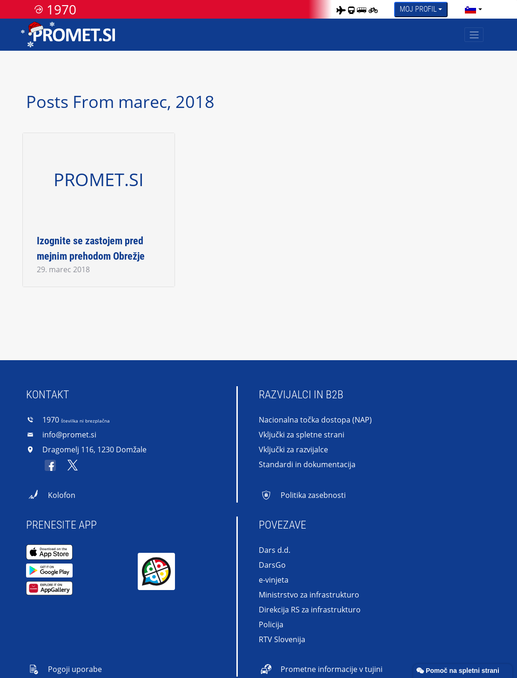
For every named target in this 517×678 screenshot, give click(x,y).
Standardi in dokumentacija (307, 464)
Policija (271, 624)
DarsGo (272, 565)
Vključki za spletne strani (301, 435)
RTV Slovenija (282, 639)
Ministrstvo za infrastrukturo (309, 595)
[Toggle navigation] (473, 34)
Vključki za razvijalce (293, 449)
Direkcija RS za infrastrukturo (310, 609)
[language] (470, 9)
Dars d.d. (274, 550)
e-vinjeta (274, 580)
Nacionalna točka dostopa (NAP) (315, 420)
